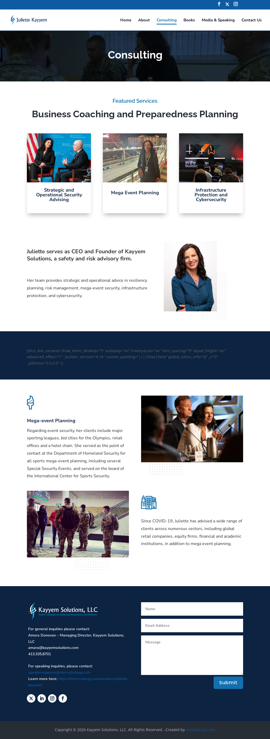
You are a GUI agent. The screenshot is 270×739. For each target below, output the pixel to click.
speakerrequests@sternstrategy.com (59, 672)
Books (189, 20)
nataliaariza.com (200, 729)
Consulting (167, 20)
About (144, 20)
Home (125, 20)
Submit (228, 682)
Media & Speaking (218, 20)
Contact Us (252, 20)
